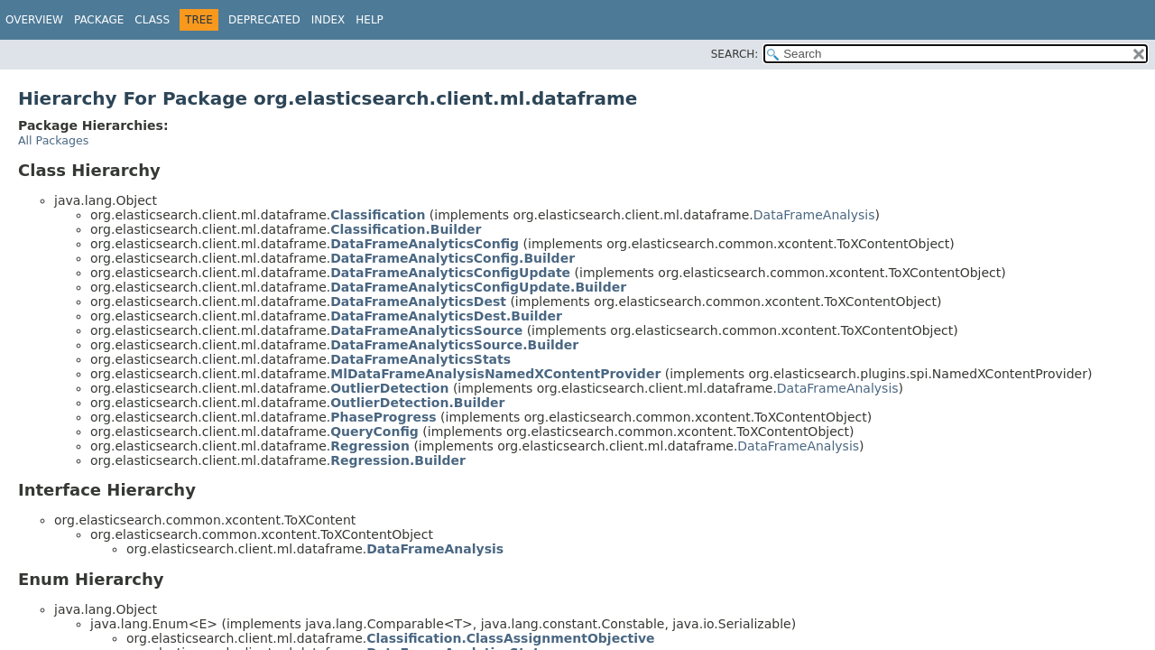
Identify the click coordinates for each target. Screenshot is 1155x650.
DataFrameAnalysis (814, 215)
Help (369, 20)
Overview (34, 20)
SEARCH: (735, 54)
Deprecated (264, 20)
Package (99, 20)
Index (328, 20)
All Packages (53, 140)
